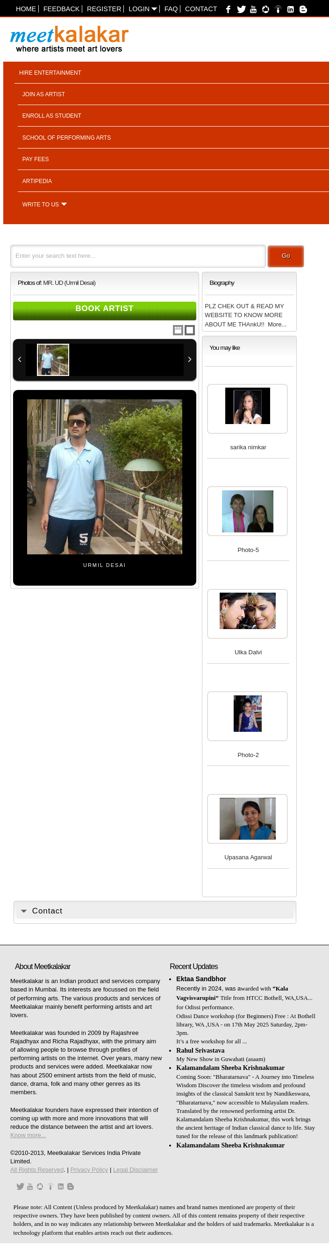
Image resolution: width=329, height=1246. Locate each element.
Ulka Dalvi (248, 652)
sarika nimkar (248, 447)
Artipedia (37, 181)
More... (277, 324)
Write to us (40, 204)
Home (26, 9)
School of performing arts (66, 138)
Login (143, 9)
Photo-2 (248, 754)
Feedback (61, 9)
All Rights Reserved (37, 1169)
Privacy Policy (89, 1169)
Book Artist (105, 308)
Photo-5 (248, 549)
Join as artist (43, 94)
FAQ (171, 9)
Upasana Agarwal (248, 857)
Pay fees (35, 159)
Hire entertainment (50, 73)
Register (104, 9)
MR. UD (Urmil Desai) (69, 282)
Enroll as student (51, 116)
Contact (201, 9)
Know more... (28, 1135)
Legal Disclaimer (135, 1169)
